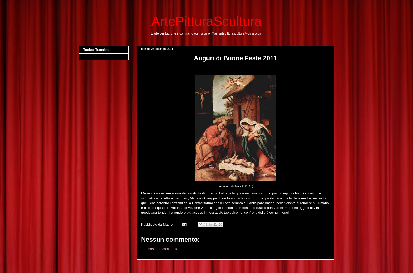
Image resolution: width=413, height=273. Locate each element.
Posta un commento (163, 249)
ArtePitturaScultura (206, 21)
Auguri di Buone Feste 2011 (235, 58)
